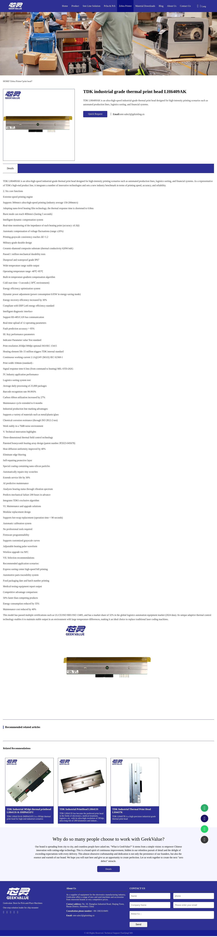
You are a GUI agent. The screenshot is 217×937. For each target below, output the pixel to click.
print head (27, 81)
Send (138, 925)
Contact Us (185, 6)
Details (108, 869)
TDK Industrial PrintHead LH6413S (79, 809)
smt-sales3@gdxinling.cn (127, 114)
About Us (171, 6)
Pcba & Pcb (109, 6)
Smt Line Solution (91, 6)
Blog (161, 6)
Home (65, 6)
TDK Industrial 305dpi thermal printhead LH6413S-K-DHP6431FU (29, 811)
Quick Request (95, 114)
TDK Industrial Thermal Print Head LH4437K (131, 811)
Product (75, 6)
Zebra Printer (125, 6)
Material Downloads (145, 6)
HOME (6, 81)
